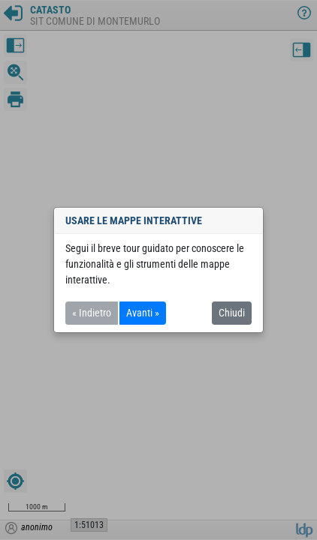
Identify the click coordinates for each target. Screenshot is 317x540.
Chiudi (232, 313)
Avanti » (142, 313)
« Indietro (91, 313)
